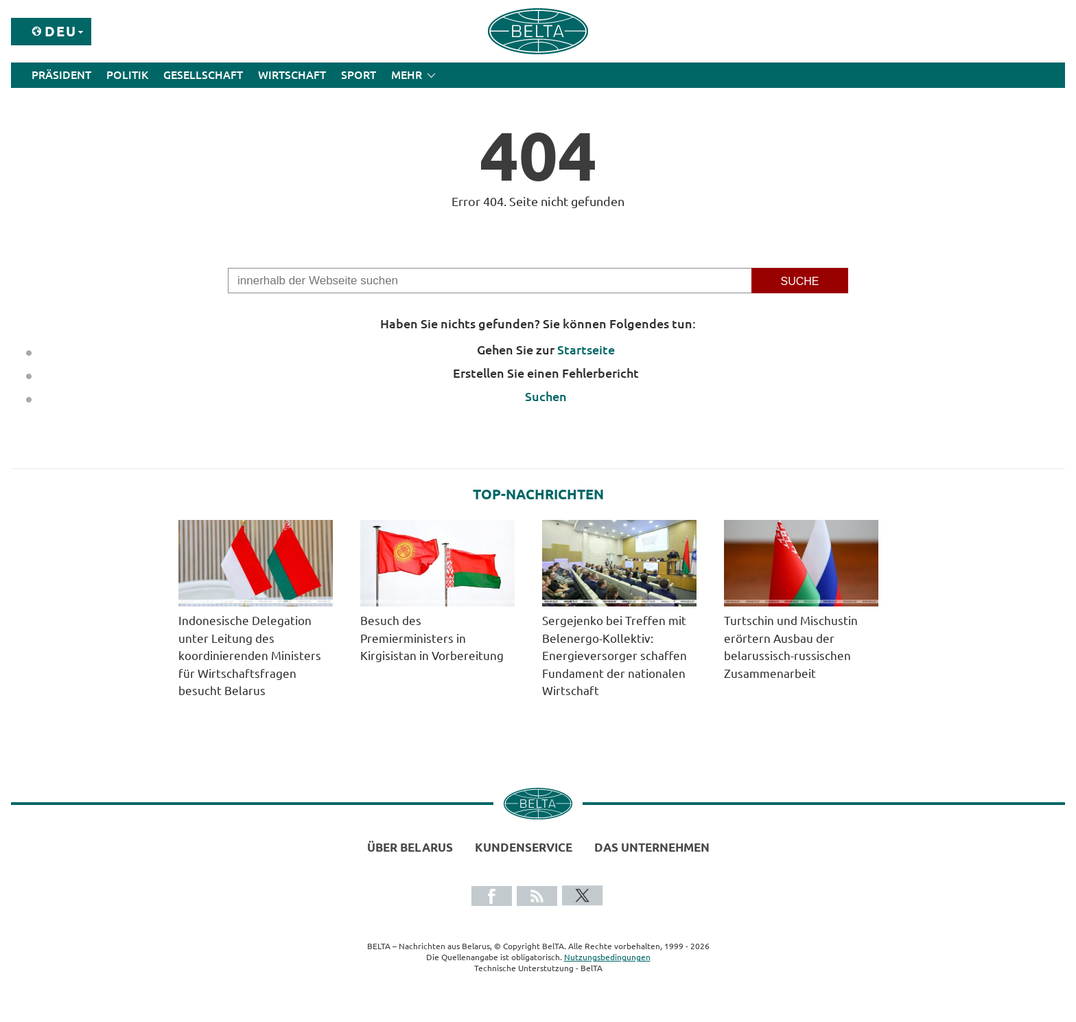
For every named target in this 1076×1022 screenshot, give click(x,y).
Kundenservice (523, 847)
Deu (61, 31)
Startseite (586, 349)
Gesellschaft (203, 75)
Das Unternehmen (652, 847)
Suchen (546, 396)
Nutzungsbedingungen (607, 957)
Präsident (61, 75)
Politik (127, 75)
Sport (358, 75)
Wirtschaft (292, 75)
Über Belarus (410, 847)
